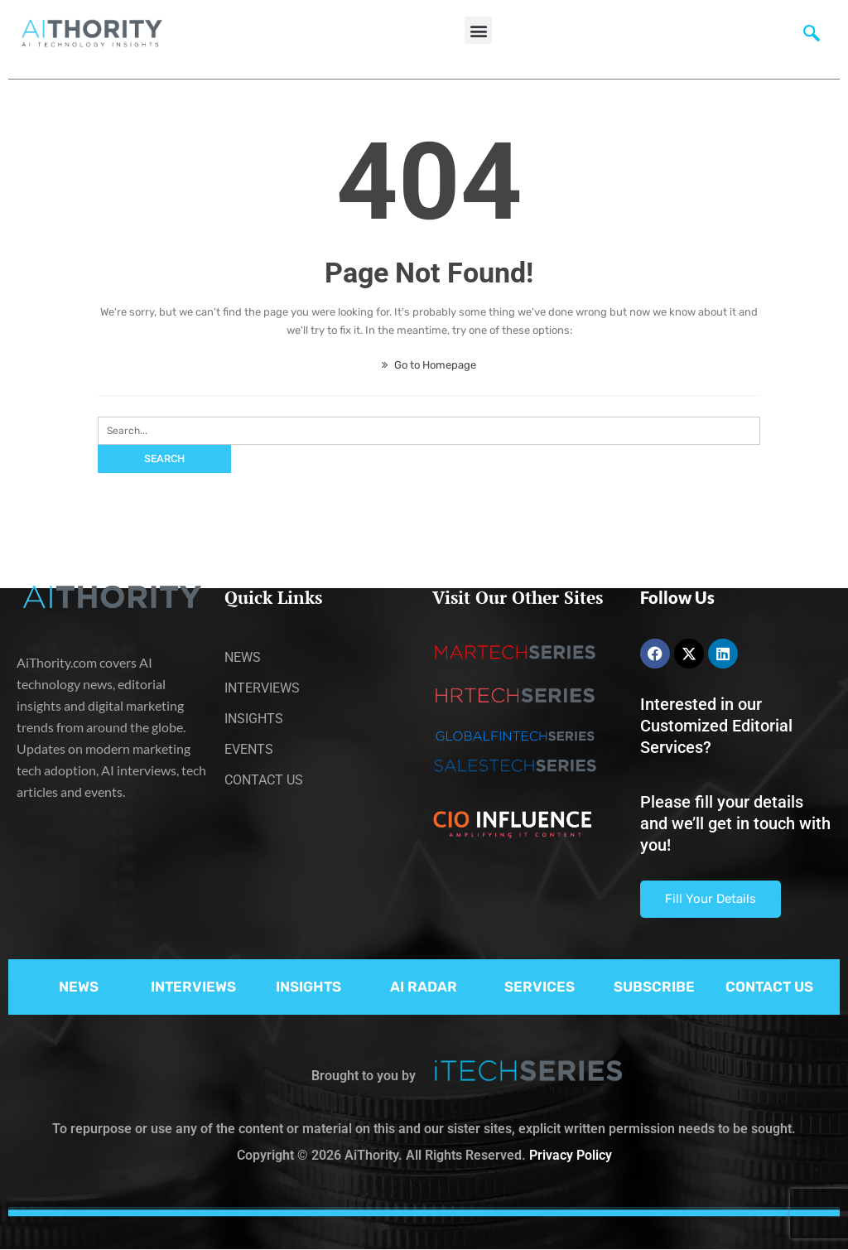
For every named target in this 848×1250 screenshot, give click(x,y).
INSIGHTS (308, 986)
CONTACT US (769, 986)
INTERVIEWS (193, 986)
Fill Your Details (710, 898)
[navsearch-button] (811, 37)
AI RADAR (423, 986)
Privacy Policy (570, 1155)
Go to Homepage (429, 365)
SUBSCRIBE (654, 986)
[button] (478, 30)
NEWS (79, 986)
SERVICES (539, 986)
